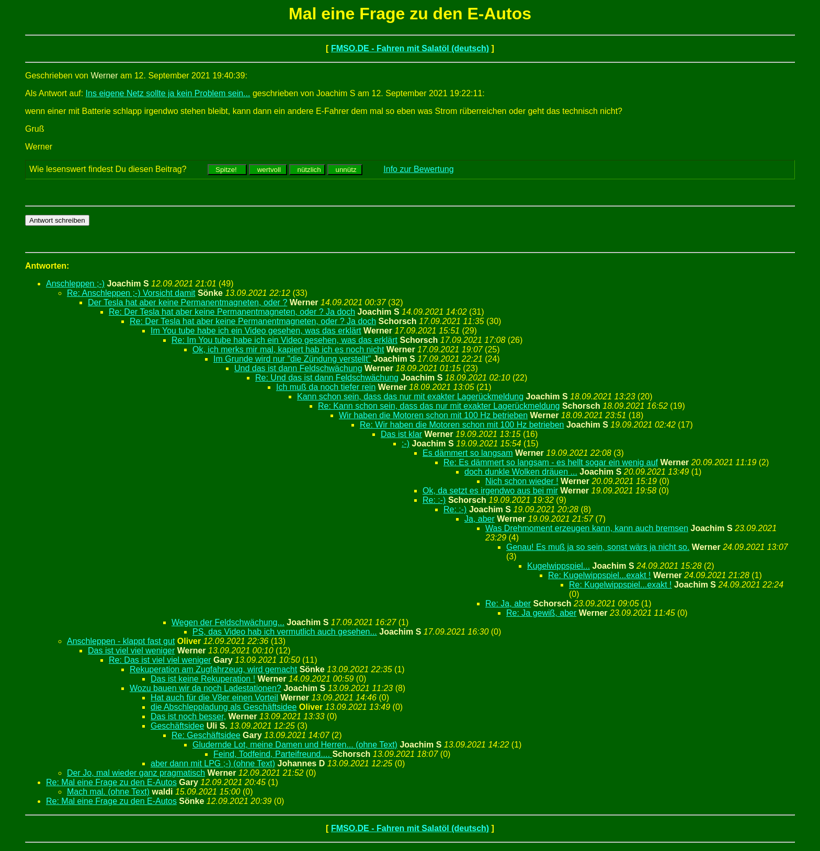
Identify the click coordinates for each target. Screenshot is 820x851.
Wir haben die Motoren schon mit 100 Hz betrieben (433, 415)
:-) (405, 443)
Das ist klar (401, 434)
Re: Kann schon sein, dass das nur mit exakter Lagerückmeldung (439, 405)
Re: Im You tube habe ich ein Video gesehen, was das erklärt (284, 340)
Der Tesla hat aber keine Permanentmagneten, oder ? (187, 302)
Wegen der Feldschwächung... (228, 622)
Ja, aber (479, 518)
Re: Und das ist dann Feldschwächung (326, 377)
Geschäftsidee (177, 725)
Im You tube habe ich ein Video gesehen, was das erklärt (256, 330)
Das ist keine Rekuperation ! (203, 678)
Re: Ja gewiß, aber (541, 612)
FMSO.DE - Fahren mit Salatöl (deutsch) (410, 48)
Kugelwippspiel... (558, 565)
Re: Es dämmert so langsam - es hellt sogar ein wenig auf (550, 462)
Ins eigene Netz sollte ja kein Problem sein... (168, 93)
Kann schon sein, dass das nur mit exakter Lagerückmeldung (410, 396)
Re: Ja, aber (508, 603)
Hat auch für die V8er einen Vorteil (214, 697)
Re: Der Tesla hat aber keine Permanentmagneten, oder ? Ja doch (232, 311)
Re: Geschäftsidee (206, 735)
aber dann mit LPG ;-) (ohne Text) (213, 763)
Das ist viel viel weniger (131, 650)
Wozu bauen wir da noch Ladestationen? (205, 688)
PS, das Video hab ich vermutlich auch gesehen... (284, 631)
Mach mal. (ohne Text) (108, 791)
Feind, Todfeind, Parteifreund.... (272, 754)
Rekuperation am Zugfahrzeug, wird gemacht (213, 669)
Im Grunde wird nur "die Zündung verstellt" (292, 358)
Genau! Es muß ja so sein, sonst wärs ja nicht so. (597, 547)
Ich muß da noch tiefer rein (325, 387)
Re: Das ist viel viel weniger (160, 660)
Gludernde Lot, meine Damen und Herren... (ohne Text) (294, 744)
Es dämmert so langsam (468, 452)
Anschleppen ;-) (75, 283)
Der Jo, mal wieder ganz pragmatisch (136, 772)
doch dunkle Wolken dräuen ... (520, 471)
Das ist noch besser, (188, 716)
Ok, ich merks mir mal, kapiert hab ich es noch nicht (288, 349)
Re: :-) (434, 500)
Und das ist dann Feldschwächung (298, 368)
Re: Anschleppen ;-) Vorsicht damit (131, 293)
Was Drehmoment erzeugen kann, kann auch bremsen (586, 528)
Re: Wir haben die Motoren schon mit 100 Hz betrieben (462, 424)
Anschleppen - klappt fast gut (121, 641)
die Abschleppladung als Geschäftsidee (224, 707)
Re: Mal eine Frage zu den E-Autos (111, 782)
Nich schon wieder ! (522, 481)
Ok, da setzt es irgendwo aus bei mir (490, 490)
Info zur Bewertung (418, 169)
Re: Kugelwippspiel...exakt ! (599, 575)
